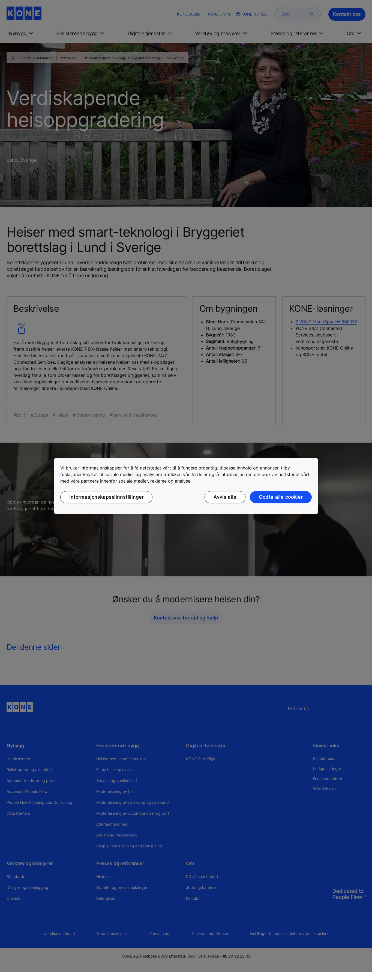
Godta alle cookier (281, 497)
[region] (186, 486)
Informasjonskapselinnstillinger (106, 497)
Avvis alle (225, 497)
